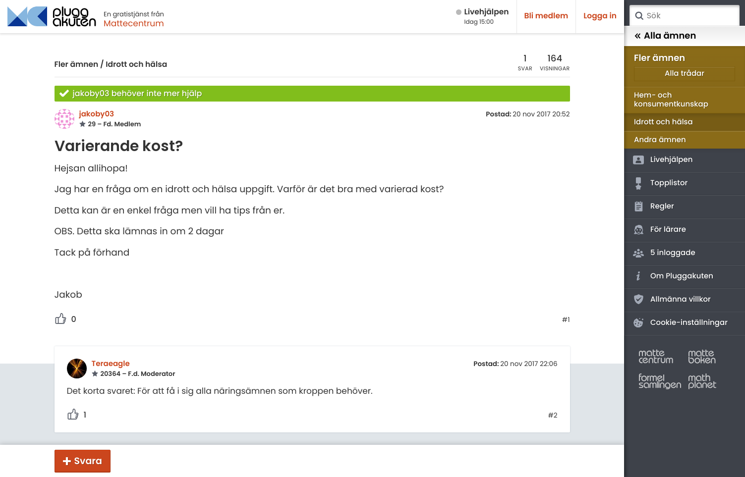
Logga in (600, 16)
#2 (552, 415)
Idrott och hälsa (136, 64)
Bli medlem (546, 16)
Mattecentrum (134, 23)
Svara (88, 461)
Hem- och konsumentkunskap (671, 99)
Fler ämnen (77, 64)
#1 (566, 320)
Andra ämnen (660, 140)
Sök (639, 16)
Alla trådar (684, 73)
